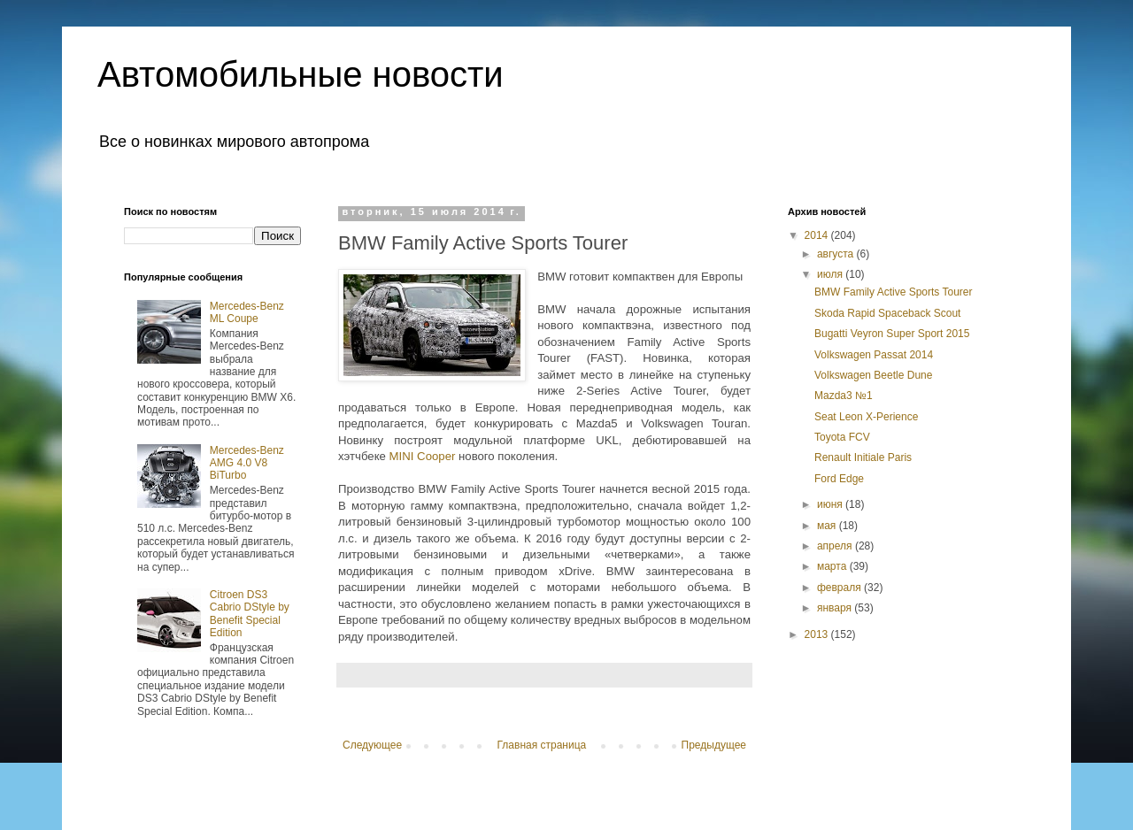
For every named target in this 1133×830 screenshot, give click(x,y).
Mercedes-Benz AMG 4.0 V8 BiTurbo (247, 463)
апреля (836, 546)
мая (828, 525)
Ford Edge (839, 479)
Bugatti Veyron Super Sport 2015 (891, 333)
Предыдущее (714, 745)
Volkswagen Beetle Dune (873, 375)
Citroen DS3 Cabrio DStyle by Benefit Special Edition (249, 613)
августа (837, 254)
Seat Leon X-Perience (866, 417)
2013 (818, 634)
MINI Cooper (422, 456)
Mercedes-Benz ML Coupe (247, 312)
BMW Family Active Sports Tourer (893, 292)
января (835, 608)
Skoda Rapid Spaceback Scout (887, 313)
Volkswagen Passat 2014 (873, 355)
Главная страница (542, 745)
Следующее (372, 745)
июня (831, 504)
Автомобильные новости (300, 74)
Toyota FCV (842, 437)
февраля (840, 587)
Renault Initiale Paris (863, 457)
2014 (818, 235)
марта (833, 566)
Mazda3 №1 (843, 395)
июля (831, 274)
